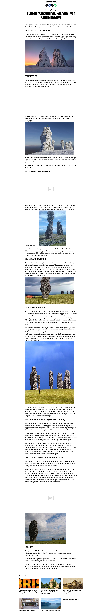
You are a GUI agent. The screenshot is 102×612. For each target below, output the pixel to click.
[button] (20, 1)
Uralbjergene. (56, 207)
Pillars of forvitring (31, 116)
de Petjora (38, 332)
